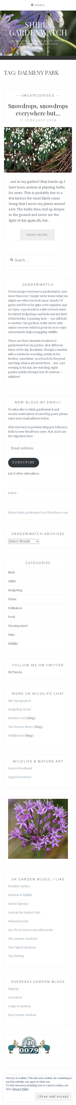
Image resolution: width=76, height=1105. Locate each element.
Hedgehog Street (19, 709)
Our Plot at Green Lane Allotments (30, 930)
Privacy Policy (20, 1089)
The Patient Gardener (22, 947)
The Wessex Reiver (21, 727)
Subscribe (23, 462)
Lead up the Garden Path (24, 912)
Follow (12, 493)
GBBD (12, 581)
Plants (12, 599)
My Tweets (15, 672)
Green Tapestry (18, 904)
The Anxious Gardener (22, 939)
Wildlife (13, 644)
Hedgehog (15, 590)
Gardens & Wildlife (20, 895)
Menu (40, 5)
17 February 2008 (38, 120)
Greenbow (15, 997)
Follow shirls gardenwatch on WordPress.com (38, 512)
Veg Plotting (16, 956)
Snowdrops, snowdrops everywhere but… (38, 109)
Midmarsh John (18, 921)
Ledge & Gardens (19, 1006)
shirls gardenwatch (38, 28)
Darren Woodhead (20, 768)
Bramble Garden (19, 886)
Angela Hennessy (19, 777)
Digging (13, 989)
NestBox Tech (17, 718)
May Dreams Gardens (22, 1015)
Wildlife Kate (16, 735)
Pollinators (15, 608)
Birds (11, 572)
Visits (11, 635)
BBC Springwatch (19, 701)
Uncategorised (38, 95)
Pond (11, 617)
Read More (41, 236)
